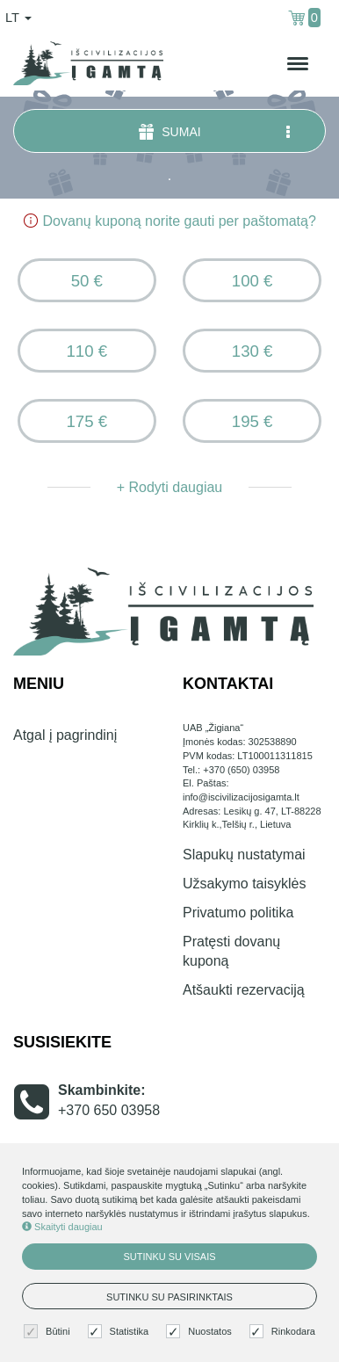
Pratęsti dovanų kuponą (231, 951)
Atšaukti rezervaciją (244, 989)
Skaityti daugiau (62, 1226)
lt (18, 18)
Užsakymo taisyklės (244, 883)
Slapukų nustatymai (244, 854)
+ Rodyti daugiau (170, 487)
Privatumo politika (238, 912)
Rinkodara (284, 1331)
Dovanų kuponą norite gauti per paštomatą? (169, 221)
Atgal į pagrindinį (65, 735)
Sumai (216, 131)
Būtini (49, 1331)
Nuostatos (201, 1331)
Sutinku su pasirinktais (169, 1297)
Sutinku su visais (169, 1256)
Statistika (120, 1331)
